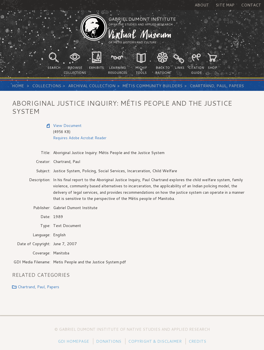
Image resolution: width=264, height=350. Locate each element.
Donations (108, 341)
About (202, 5)
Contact (251, 5)
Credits (197, 341)
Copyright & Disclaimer (155, 341)
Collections (46, 86)
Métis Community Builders (152, 86)
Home (18, 86)
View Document (67, 125)
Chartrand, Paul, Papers (217, 86)
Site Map (225, 5)
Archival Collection (91, 86)
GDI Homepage (73, 341)
